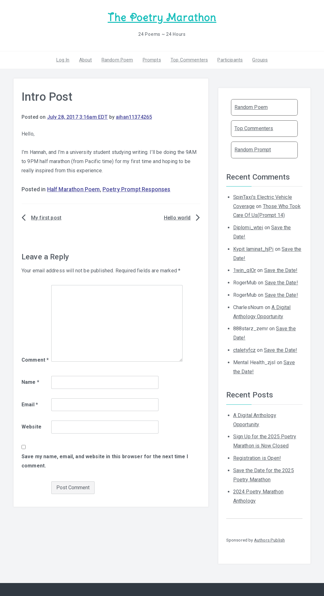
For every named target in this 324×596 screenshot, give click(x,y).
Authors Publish (269, 539)
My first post (46, 218)
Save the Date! (280, 270)
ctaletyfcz (244, 350)
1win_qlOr (244, 270)
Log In (63, 60)
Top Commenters (189, 60)
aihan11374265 (134, 117)
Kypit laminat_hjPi (253, 249)
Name (30, 382)
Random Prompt (252, 150)
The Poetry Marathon (162, 17)
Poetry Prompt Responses (137, 189)
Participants (230, 60)
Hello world (177, 218)
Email (30, 405)
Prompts (152, 60)
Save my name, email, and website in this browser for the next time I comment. (105, 461)
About (85, 60)
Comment (35, 360)
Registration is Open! (257, 458)
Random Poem (117, 60)
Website (31, 427)
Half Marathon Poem (73, 189)
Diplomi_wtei (248, 228)
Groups (260, 60)
